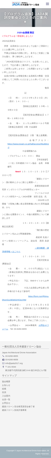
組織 (4, 389)
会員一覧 (6, 399)
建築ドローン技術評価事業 (14, 410)
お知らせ (6, 385)
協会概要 (6, 381)
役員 (4, 392)
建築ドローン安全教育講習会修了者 (18, 406)
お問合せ (6, 403)
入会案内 (6, 396)
